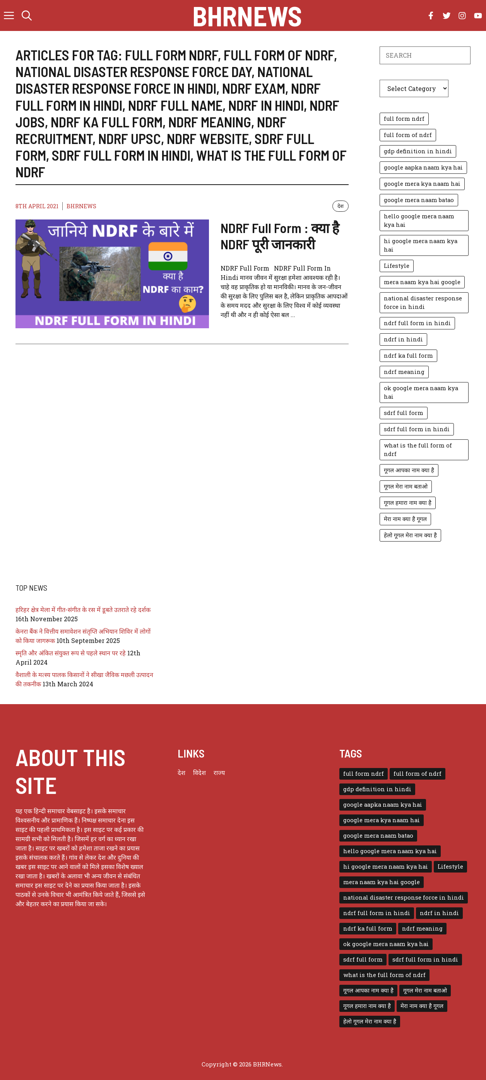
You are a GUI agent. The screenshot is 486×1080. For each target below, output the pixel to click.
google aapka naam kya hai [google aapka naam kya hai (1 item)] (423, 167)
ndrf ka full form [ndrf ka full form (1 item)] (408, 355)
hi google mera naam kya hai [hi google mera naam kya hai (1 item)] (420, 245)
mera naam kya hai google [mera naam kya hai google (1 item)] (422, 282)
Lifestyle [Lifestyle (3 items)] (396, 265)
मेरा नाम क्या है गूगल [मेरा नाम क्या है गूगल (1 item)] (405, 519)
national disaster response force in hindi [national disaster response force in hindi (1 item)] (423, 302)
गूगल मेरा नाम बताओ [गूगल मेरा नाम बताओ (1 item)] (406, 486)
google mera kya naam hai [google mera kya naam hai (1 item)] (422, 183)
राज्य (219, 772)
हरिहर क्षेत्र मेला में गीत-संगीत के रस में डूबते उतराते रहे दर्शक (83, 609)
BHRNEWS (81, 206)
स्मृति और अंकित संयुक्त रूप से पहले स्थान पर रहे (70, 653)
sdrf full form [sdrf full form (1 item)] (403, 413)
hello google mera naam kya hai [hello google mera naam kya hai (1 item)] (419, 220)
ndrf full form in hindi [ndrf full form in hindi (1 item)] (417, 323)
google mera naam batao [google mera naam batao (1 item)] (419, 200)
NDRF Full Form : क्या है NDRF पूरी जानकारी (280, 235)
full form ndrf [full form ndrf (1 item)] (404, 118)
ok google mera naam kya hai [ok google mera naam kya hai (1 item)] (421, 392)
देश (340, 205)
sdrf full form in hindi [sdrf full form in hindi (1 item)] (417, 429)
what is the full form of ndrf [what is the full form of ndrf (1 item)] (418, 450)
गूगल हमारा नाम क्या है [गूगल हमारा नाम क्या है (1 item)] (407, 502)
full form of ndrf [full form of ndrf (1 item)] (408, 135)
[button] (27, 15)
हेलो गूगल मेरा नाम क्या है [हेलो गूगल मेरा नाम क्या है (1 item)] (410, 535)
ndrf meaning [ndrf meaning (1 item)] (404, 371)
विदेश (199, 772)
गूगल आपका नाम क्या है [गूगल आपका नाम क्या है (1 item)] (409, 470)
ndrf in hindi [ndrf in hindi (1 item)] (403, 339)
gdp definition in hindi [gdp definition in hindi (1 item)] (418, 151)
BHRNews (247, 15)
